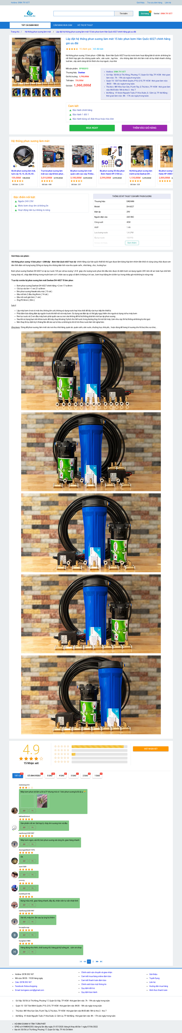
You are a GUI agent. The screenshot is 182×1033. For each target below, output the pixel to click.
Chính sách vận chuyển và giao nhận (96, 972)
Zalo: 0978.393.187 (23, 982)
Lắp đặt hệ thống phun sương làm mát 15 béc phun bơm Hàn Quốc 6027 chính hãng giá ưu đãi (96, 32)
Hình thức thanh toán (158, 990)
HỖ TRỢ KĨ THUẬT (85, 25)
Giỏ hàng (145, 13)
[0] (85, 961)
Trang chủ (17, 32)
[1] (81, 961)
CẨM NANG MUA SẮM (62, 25)
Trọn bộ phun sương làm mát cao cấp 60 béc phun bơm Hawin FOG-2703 (81, 172)
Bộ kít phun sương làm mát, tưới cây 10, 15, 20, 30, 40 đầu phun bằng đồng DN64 (53, 172)
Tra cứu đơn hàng (154, 3)
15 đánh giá (85, 49)
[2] (93, 961)
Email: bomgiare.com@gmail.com (29, 990)
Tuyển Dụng (154, 978)
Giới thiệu (140, 3)
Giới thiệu (153, 974)
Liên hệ (168, 3)
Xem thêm (132, 243)
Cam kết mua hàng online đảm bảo (96, 976)
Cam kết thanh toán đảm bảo (93, 980)
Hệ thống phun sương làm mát (38, 32)
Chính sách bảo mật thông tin (93, 984)
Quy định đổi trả (88, 988)
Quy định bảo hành (89, 992)
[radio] (21, 758)
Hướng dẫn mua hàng (158, 986)
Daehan (81, 72)
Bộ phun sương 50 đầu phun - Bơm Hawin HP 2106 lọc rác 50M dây (141, 172)
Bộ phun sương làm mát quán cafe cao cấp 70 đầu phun (111, 172)
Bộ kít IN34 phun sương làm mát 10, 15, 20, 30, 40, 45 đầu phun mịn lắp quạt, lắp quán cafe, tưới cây (23, 172)
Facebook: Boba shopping (26, 986)
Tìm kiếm (124, 13)
